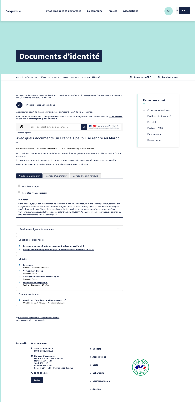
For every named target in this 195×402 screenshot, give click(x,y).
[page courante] (91, 77)
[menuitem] (63, 11)
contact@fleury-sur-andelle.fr (43, 119)
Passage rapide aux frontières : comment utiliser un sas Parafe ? (53, 246)
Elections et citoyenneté (157, 116)
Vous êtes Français (28, 186)
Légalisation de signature (35, 282)
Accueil (19, 77)
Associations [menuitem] (98, 357)
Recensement (152, 140)
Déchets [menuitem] (95, 348)
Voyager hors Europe (33, 271)
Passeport (28, 265)
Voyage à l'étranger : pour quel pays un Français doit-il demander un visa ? (58, 249)
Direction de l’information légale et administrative (38, 318)
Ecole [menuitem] (94, 365)
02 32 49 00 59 (115, 116)
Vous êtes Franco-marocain (32, 193)
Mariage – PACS (153, 128)
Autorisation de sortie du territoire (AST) (42, 277)
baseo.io (41, 320)
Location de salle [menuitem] (100, 381)
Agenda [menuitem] (95, 389)
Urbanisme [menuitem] (97, 373)
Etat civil (149, 122)
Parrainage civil (152, 134)
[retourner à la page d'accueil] (13, 11)
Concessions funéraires (156, 110)
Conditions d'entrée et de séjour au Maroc (44, 300)
